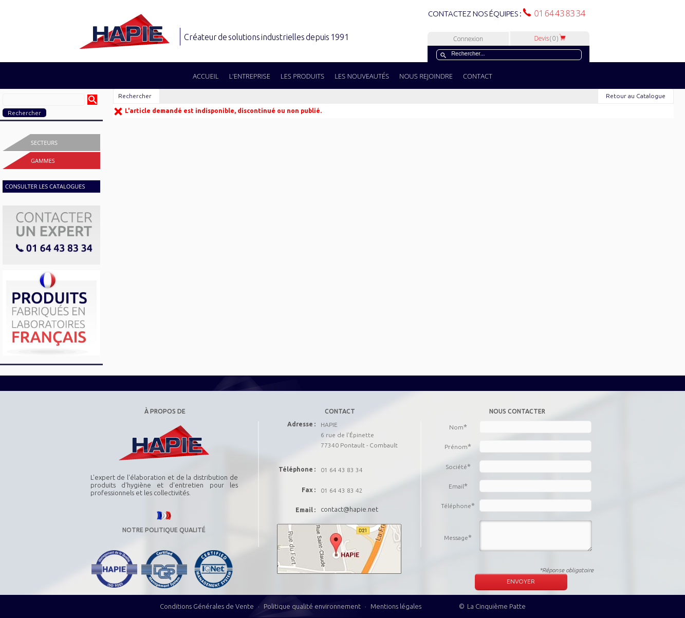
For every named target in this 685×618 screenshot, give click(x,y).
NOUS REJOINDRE (426, 76)
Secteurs (44, 142)
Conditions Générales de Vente (207, 606)
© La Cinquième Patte (492, 606)
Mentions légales (396, 606)
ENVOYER (521, 581)
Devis (550, 38)
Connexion (468, 38)
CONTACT (477, 76)
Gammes (43, 160)
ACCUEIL (205, 76)
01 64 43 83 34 (558, 13)
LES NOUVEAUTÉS (362, 76)
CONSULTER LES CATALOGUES (45, 186)
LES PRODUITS (302, 76)
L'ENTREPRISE (249, 76)
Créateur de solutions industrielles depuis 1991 (267, 37)
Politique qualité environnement (313, 606)
